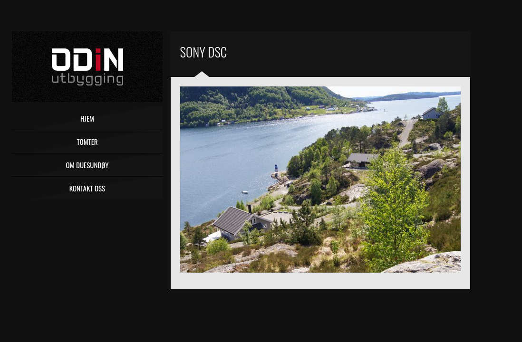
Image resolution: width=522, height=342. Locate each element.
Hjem (87, 118)
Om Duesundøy (87, 165)
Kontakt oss (87, 188)
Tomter (87, 141)
